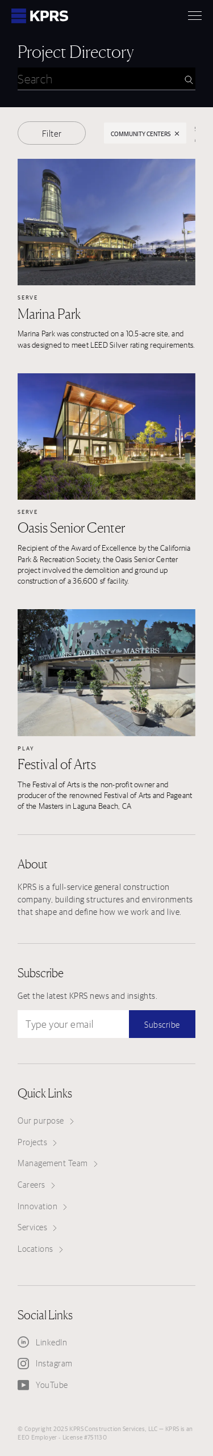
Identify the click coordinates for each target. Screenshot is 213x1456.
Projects (37, 1142)
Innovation (42, 1206)
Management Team (58, 1163)
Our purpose (46, 1120)
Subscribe (162, 1024)
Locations (40, 1249)
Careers (36, 1184)
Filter (52, 133)
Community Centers (146, 133)
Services (37, 1227)
